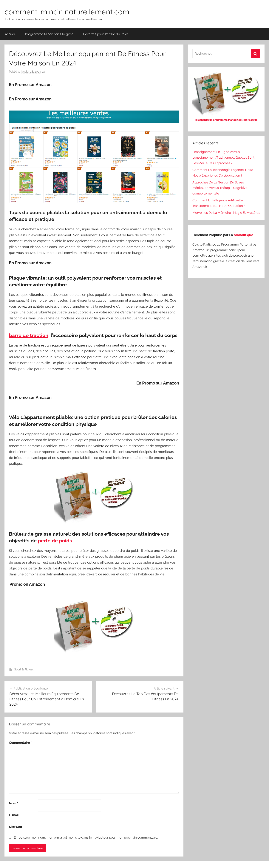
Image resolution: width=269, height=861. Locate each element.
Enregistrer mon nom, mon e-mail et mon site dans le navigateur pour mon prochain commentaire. (86, 837)
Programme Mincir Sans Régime (49, 34)
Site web (15, 827)
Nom (13, 803)
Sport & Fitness (24, 669)
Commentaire (20, 742)
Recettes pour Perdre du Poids (106, 34)
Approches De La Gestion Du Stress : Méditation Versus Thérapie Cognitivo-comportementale (220, 187)
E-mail (15, 815)
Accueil (10, 34)
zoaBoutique (243, 235)
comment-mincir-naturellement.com (66, 11)
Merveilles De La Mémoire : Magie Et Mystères (226, 213)
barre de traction (28, 335)
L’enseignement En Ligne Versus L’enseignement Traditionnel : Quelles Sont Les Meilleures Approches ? (223, 157)
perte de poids (55, 540)
